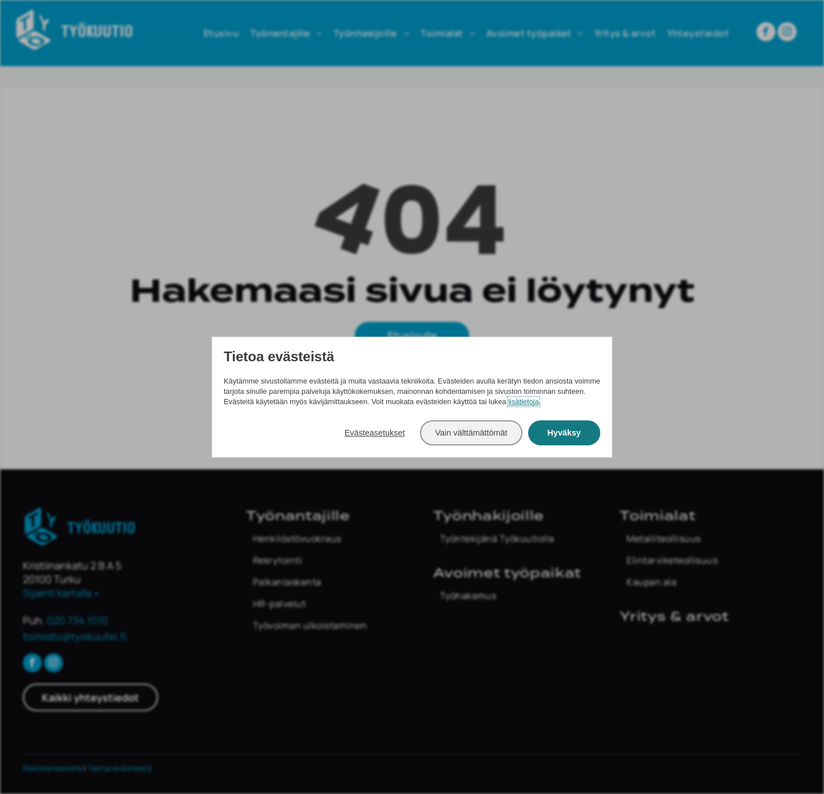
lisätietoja (523, 401)
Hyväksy (564, 432)
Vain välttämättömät (471, 432)
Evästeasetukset (374, 432)
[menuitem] (334, 538)
